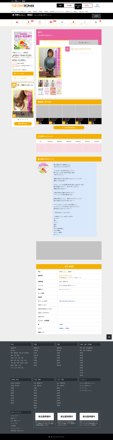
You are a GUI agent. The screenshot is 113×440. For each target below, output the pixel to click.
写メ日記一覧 (83, 42)
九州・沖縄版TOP (21, 11)
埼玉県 (35, 353)
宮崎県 (29, 11)
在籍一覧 (81, 11)
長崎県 (58, 395)
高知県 (35, 408)
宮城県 (12, 388)
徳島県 (35, 403)
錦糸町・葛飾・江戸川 (16, 365)
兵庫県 (58, 357)
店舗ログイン (14, 418)
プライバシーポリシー (16, 428)
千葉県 (35, 357)
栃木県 (35, 362)
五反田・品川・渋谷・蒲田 (17, 357)
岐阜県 (81, 360)
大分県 (58, 398)
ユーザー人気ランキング (85, 390)
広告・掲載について (15, 420)
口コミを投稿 (19, 73)
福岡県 (58, 388)
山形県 (12, 398)
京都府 (58, 355)
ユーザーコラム (83, 388)
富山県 (81, 372)
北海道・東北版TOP (15, 383)
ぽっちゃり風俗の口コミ (85, 385)
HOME (13, 11)
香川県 (35, 400)
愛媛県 (35, 405)
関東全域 (36, 350)
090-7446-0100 (22, 55)
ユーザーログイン (15, 415)
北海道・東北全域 (15, 385)
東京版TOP (13, 348)
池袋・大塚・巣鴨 (15, 355)
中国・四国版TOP (38, 383)
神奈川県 (36, 355)
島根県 (35, 395)
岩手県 (12, 400)
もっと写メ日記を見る (69, 127)
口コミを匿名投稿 (20, 78)
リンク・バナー (14, 423)
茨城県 (35, 360)
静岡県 (81, 355)
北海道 (12, 390)
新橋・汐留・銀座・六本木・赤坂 (19, 360)
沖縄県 (58, 405)
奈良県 (58, 362)
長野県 (81, 367)
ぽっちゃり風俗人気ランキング (87, 383)
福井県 (81, 375)
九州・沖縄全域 (60, 385)
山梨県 (81, 365)
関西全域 (59, 350)
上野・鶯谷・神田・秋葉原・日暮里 (19, 362)
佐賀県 (58, 393)
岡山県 (35, 390)
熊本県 (58, 390)
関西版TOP (59, 348)
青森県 (12, 393)
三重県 (81, 362)
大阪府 (58, 353)
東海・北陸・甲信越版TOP (86, 348)
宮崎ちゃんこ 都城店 (71, 11)
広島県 (35, 388)
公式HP (96, 16)
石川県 (81, 370)
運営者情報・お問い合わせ (17, 430)
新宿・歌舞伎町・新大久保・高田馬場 (20, 353)
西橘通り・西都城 (37, 11)
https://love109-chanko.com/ (67, 301)
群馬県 (35, 365)
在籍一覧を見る (23, 123)
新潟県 (81, 357)
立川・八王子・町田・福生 (17, 367)
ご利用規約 (13, 425)
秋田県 (12, 395)
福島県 (12, 403)
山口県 (35, 398)
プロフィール (54, 42)
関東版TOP (36, 348)
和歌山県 (59, 365)
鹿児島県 (59, 403)
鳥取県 (35, 393)
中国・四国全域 (37, 385)
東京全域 (13, 350)
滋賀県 (58, 360)
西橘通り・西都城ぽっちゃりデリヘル (54, 11)
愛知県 (81, 353)
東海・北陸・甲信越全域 (85, 350)
